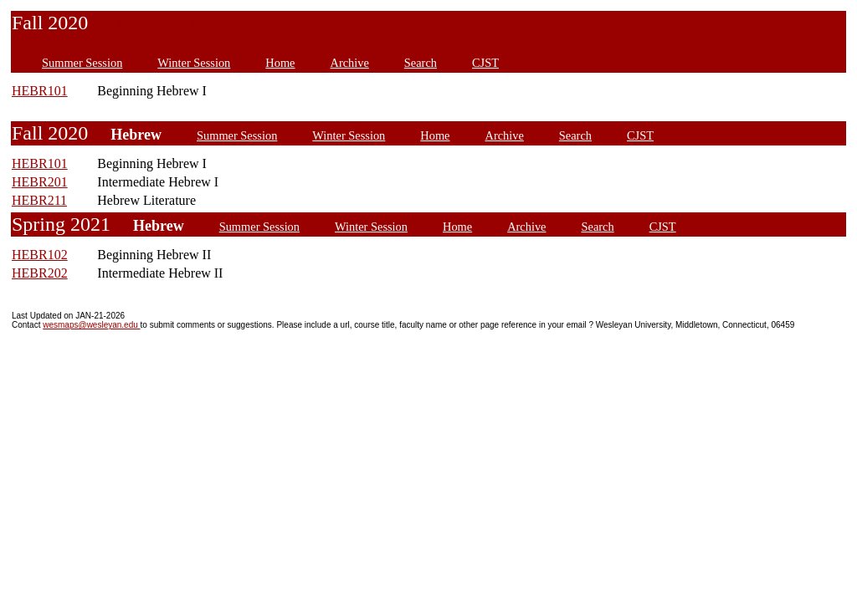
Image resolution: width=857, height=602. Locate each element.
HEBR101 (40, 91)
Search (420, 62)
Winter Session (193, 62)
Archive (349, 62)
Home (280, 62)
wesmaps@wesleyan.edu (91, 324)
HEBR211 (39, 200)
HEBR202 (40, 273)
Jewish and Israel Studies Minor (216, 24)
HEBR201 (40, 182)
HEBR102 (40, 254)
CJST (485, 62)
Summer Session (82, 62)
